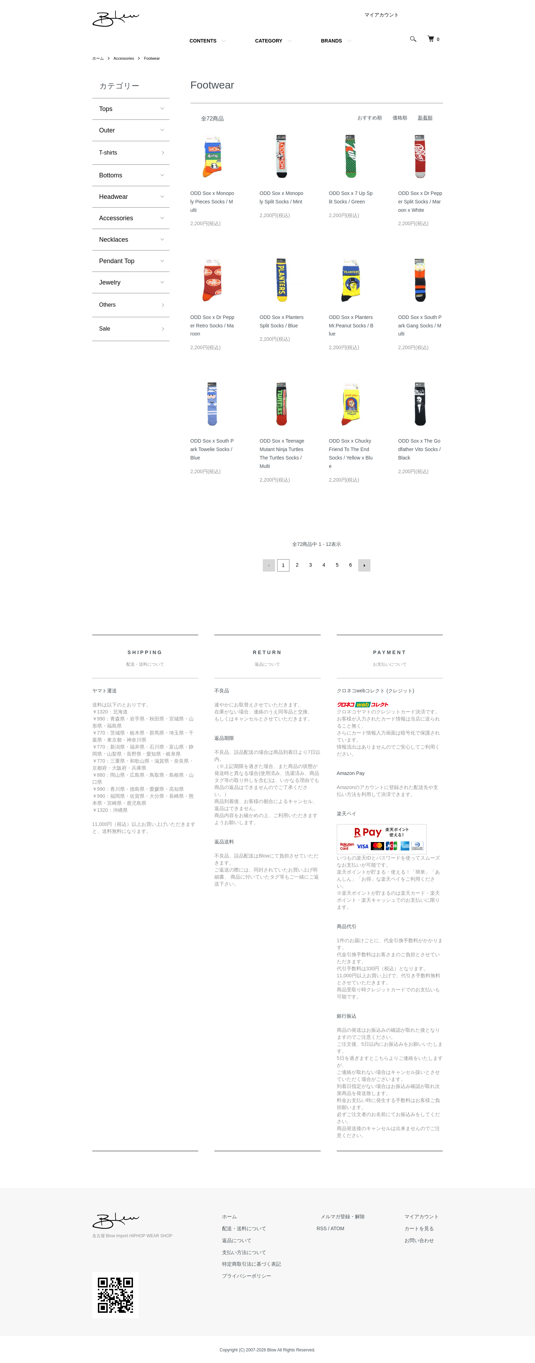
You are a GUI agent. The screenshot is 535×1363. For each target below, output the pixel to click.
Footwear (156, 58)
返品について (257, 1239)
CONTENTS (202, 41)
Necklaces (113, 240)
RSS (338, 1227)
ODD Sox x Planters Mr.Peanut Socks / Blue (351, 325)
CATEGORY (268, 41)
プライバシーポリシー (267, 1275)
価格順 (400, 117)
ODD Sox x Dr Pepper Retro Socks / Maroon (212, 325)
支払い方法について (264, 1251)
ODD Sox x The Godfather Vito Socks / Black (419, 449)
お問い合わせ (423, 1239)
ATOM (353, 1227)
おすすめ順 (369, 117)
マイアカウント (382, 15)
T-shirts (109, 153)
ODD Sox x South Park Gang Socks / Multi (420, 325)
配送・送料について (264, 1227)
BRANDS (331, 41)
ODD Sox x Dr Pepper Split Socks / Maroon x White (420, 201)
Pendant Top (117, 262)
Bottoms (110, 176)
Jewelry (110, 283)
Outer (107, 130)
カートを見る (423, 1227)
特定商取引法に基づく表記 (271, 1263)
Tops (106, 108)
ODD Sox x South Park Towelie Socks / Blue (212, 449)
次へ (363, 564)
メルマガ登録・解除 (355, 1215)
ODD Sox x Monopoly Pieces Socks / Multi (212, 201)
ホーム (98, 58)
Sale (105, 332)
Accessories (126, 58)
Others (108, 307)
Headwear (113, 198)
